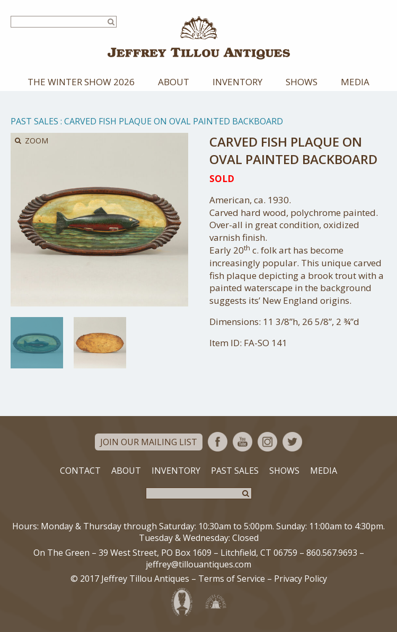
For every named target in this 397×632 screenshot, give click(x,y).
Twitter (292, 442)
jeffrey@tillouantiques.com (198, 564)
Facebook (217, 442)
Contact (80, 470)
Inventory (237, 82)
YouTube (242, 442)
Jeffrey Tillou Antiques (199, 38)
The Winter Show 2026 (81, 82)
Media (355, 82)
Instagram (267, 442)
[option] (37, 342)
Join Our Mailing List (148, 442)
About (173, 82)
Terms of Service (231, 578)
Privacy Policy (300, 578)
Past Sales (34, 121)
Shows (301, 82)
